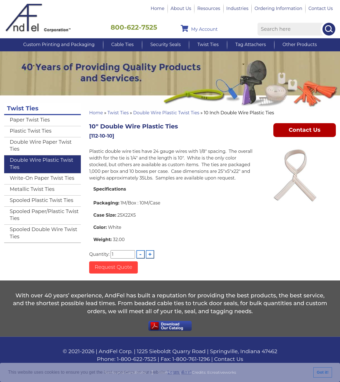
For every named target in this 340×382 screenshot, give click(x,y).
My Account (199, 28)
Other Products (299, 44)
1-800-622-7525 (136, 359)
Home (157, 8)
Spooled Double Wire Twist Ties (43, 233)
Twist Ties (207, 44)
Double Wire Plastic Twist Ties (166, 112)
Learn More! (179, 372)
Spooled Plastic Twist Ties (41, 200)
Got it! (322, 372)
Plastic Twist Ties (30, 131)
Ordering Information (278, 8)
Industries (237, 8)
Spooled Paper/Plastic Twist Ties (44, 215)
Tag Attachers (250, 44)
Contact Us (320, 8)
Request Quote (113, 267)
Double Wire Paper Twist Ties (41, 145)
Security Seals (165, 44)
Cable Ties (122, 44)
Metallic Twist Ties (32, 189)
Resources (208, 8)
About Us (181, 8)
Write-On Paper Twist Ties (42, 178)
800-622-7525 (134, 27)
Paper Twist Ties (30, 120)
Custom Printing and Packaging (58, 44)
